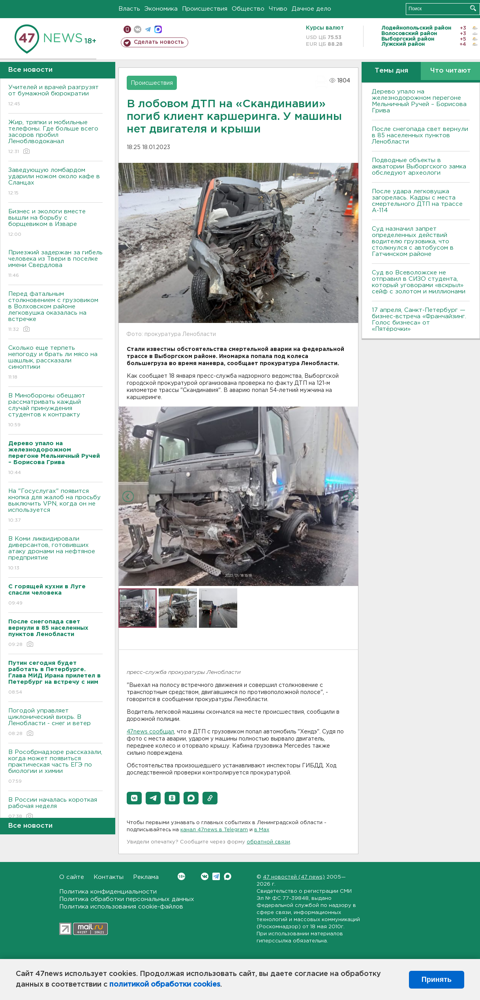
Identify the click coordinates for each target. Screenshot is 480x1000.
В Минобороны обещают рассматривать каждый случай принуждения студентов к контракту (55, 410)
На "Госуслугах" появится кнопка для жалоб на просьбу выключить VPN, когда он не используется (55, 506)
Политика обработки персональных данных (126, 899)
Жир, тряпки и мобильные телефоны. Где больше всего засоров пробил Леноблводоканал (55, 137)
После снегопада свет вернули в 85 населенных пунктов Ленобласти (420, 135)
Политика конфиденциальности (108, 891)
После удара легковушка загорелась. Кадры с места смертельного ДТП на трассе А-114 (417, 201)
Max (227, 876)
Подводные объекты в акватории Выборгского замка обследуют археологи (419, 166)
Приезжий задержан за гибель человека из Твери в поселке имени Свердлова (55, 264)
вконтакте (137, 29)
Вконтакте (181, 876)
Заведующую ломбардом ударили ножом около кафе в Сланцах (55, 182)
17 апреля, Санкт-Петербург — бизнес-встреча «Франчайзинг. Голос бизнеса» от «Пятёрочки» (419, 320)
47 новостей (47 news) (294, 877)
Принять (437, 979)
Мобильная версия (127, 29)
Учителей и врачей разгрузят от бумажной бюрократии (55, 96)
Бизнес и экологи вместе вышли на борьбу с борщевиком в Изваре (55, 223)
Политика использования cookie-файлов (121, 906)
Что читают (450, 71)
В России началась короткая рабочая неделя (55, 808)
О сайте (71, 877)
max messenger (158, 29)
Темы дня (391, 71)
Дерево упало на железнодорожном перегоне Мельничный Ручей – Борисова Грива (419, 101)
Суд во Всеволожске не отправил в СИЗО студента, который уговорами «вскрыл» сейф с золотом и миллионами (418, 282)
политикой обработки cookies (164, 984)
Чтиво (278, 8)
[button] (134, 798)
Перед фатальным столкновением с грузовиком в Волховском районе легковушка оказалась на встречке (55, 312)
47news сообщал (150, 731)
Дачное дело (311, 8)
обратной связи (268, 842)
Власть (129, 8)
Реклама (146, 877)
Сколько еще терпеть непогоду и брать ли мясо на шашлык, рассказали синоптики (55, 363)
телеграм (148, 29)
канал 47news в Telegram (214, 830)
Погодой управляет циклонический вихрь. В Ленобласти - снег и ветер (55, 722)
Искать (473, 8)
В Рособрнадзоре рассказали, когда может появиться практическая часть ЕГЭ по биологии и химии (55, 767)
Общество (248, 8)
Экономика (161, 8)
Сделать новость (159, 42)
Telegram (216, 876)
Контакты (109, 877)
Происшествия (204, 8)
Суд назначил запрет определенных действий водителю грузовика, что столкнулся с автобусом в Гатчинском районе (413, 241)
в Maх (261, 830)
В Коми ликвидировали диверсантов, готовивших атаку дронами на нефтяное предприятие (55, 553)
